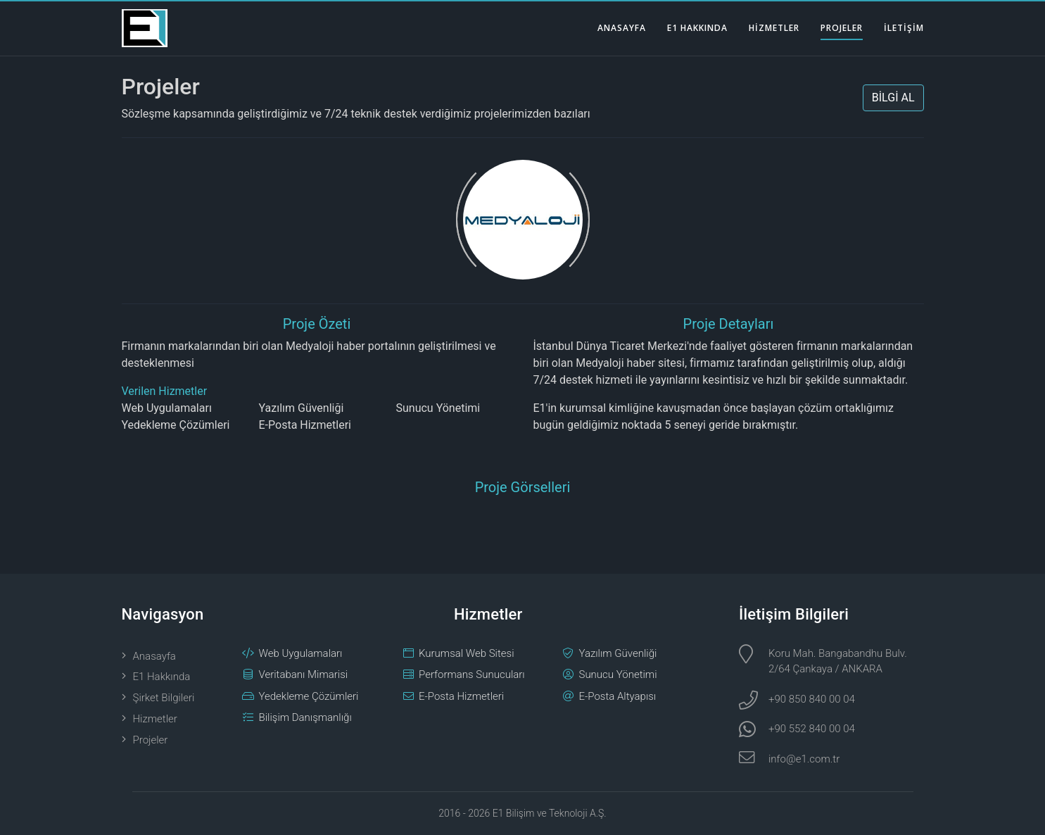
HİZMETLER (774, 28)
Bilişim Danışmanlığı (305, 717)
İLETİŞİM (904, 28)
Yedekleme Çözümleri (176, 425)
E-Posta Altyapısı (618, 696)
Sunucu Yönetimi (438, 408)
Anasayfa (154, 656)
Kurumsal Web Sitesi (466, 653)
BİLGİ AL (893, 97)
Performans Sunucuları (472, 674)
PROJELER (842, 28)
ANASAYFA (621, 28)
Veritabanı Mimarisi (303, 674)
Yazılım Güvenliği (301, 408)
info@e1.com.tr (804, 759)
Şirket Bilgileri (164, 697)
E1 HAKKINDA (697, 28)
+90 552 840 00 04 (811, 728)
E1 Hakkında (162, 676)
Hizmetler (155, 718)
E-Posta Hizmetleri (305, 425)
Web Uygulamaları (167, 408)
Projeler (161, 86)
